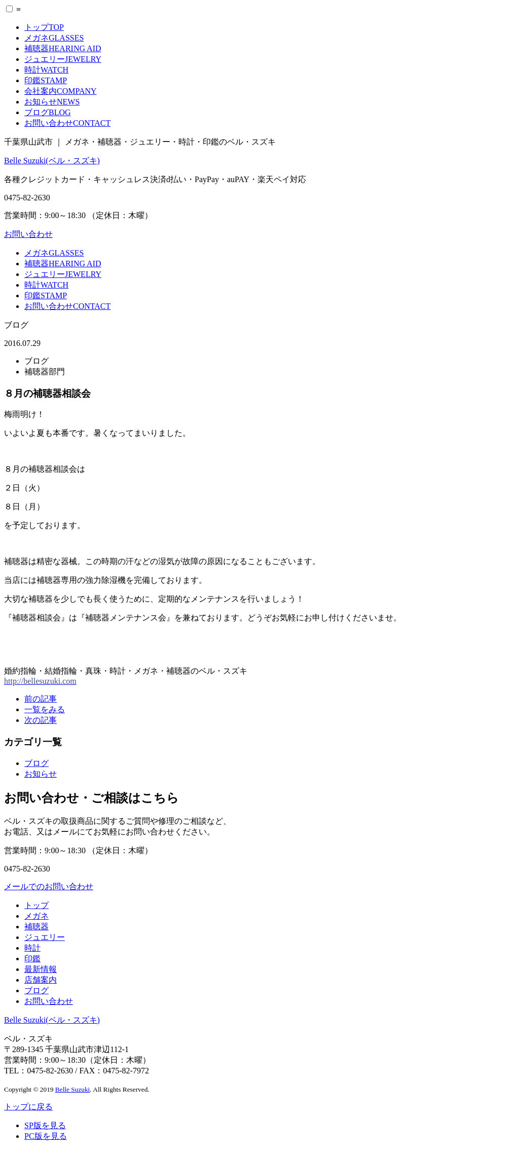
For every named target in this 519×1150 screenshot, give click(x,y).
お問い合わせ (67, 123)
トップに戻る (28, 1106)
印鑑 (45, 80)
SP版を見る (45, 1125)
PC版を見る (45, 1136)
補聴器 (62, 48)
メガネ (54, 37)
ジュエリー (62, 59)
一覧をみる (44, 709)
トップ (44, 27)
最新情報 (40, 969)
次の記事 (40, 720)
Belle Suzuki (72, 1089)
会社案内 (60, 91)
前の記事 (40, 698)
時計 (46, 69)
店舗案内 (40, 979)
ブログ (47, 112)
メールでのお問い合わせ (48, 886)
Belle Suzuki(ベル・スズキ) (52, 160)
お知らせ (52, 101)
